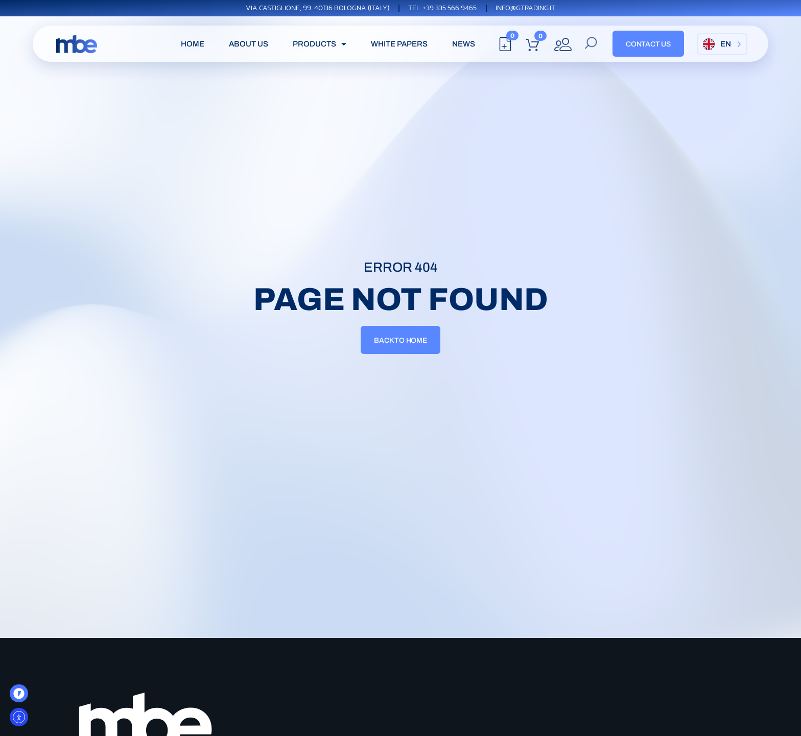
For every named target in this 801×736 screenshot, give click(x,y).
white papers (399, 44)
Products (321, 44)
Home (192, 44)
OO (21, 696)
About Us (248, 44)
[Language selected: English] (722, 44)
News (463, 44)
